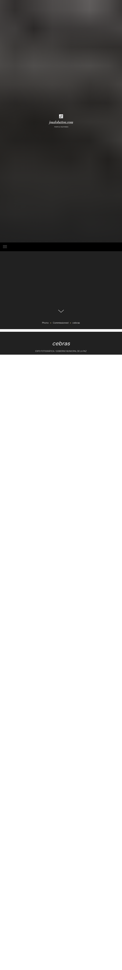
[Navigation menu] (5, 246)
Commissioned (60, 322)
